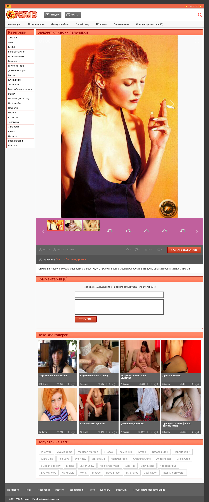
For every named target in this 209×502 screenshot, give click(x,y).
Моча (83, 472)
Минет (11, 94)
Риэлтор (46, 451)
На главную (13, 490)
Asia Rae (130, 465)
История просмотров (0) (149, 24)
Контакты (105, 490)
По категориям (36, 24)
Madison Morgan (88, 451)
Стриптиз (13, 117)
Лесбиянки (13, 84)
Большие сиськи (16, 51)
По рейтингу (82, 24)
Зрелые (12, 75)
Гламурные (14, 61)
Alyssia (142, 451)
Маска (70, 465)
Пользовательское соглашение (149, 490)
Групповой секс (16, 66)
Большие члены (16, 56)
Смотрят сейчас (60, 24)
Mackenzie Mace (109, 465)
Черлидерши (182, 451)
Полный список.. (173, 472)
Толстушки (13, 122)
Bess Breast (113, 472)
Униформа (13, 126)
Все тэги (59, 490)
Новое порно (14, 24)
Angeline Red (164, 458)
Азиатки (12, 37)
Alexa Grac (183, 458)
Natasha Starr (160, 451)
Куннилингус (14, 80)
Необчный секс (16, 103)
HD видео (101, 24)
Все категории (15, 141)
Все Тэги (12, 145)
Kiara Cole (47, 458)
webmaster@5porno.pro (49, 499)
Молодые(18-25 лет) (18, 98)
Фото (92, 490)
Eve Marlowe (48, 472)
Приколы (13, 108)
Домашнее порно (17, 70)
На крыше (68, 472)
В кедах (108, 451)
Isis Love (64, 458)
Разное (12, 112)
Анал (10, 42)
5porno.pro (25, 499)
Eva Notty (80, 458)
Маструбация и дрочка (20, 89)
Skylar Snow (87, 465)
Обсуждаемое (121, 24)
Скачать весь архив (184, 249)
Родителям (121, 490)
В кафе (96, 472)
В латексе (132, 472)
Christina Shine (142, 458)
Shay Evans (147, 465)
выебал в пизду (51, 465)
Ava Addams (64, 451)
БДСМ (11, 47)
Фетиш (11, 131)
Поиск (28, 490)
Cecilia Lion (150, 472)
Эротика (12, 136)
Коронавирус (168, 465)
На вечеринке (119, 458)
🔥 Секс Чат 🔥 (193, 6)
